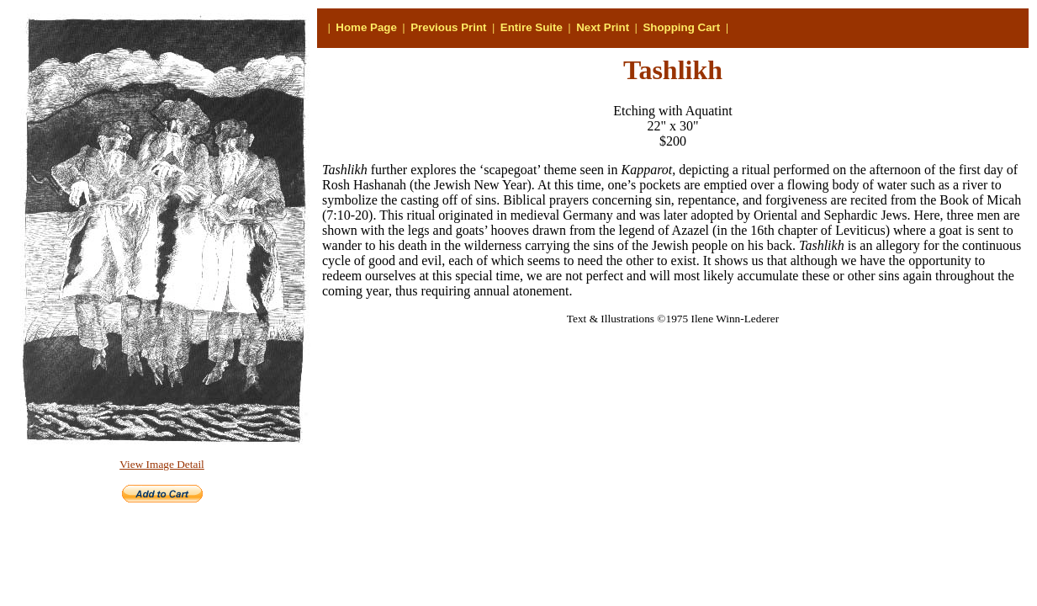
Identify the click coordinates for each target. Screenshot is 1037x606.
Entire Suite (531, 27)
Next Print (602, 27)
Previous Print (448, 27)
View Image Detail (161, 464)
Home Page (366, 27)
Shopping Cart (681, 27)
